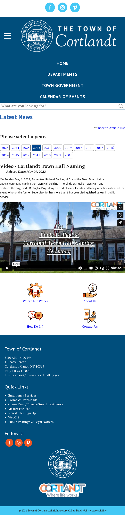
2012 (25, 155)
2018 (78, 147)
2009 (57, 155)
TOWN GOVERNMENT (62, 85)
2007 (68, 155)
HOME (63, 63)
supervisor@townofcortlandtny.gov (34, 375)
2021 (47, 147)
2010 (47, 155)
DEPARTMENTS (62, 74)
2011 (36, 155)
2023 (25, 147)
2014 (4, 155)
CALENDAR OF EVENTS (62, 96)
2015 (110, 147)
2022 (36, 147)
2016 (99, 147)
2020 (57, 147)
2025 (4, 147)
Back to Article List (109, 128)
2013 (15, 155)
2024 (15, 147)
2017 (89, 147)
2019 (68, 147)
